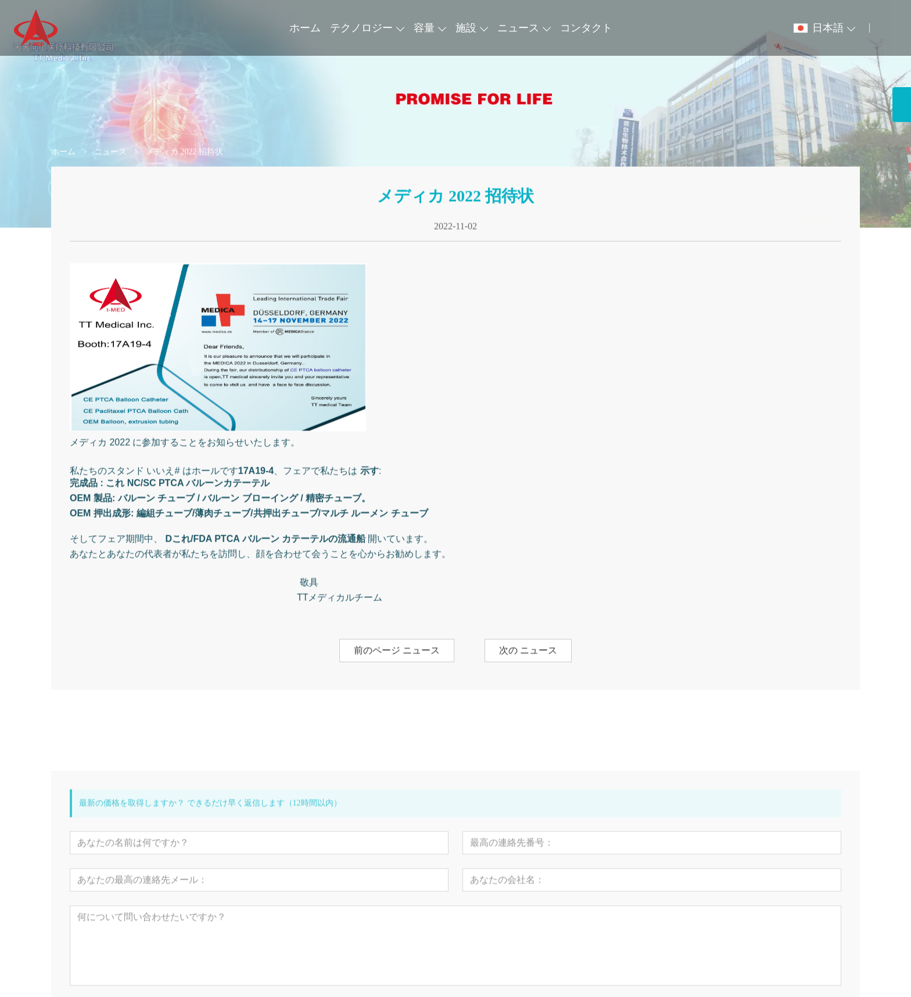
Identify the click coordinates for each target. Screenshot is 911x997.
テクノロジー (361, 28)
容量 (424, 28)
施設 (466, 28)
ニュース (518, 28)
